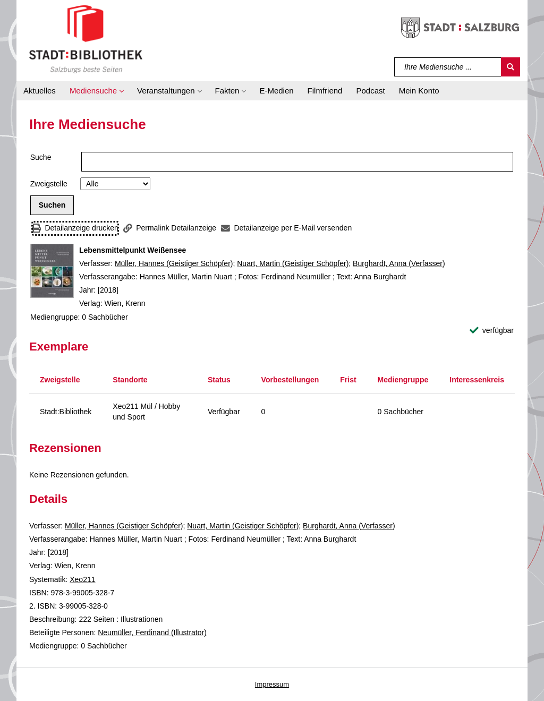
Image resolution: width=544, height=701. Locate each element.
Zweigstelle (48, 183)
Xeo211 (82, 579)
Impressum (272, 684)
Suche (41, 157)
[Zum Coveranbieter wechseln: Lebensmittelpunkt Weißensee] (52, 271)
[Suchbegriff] (448, 67)
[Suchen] (510, 66)
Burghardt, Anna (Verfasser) (399, 263)
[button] (96, 90)
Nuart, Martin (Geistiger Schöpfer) (292, 263)
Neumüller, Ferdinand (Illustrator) (152, 632)
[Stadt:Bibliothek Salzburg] (85, 39)
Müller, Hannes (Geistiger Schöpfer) (174, 263)
